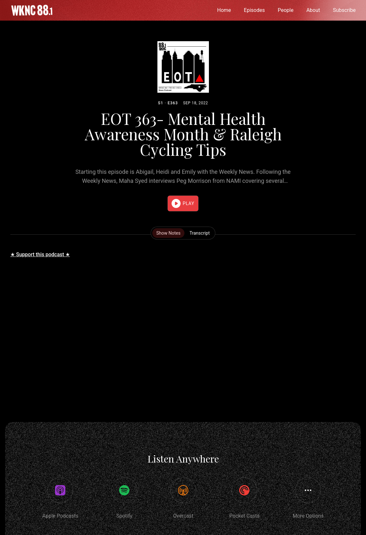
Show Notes (168, 233)
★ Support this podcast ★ (40, 254)
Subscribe (344, 10)
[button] (183, 203)
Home (224, 10)
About (313, 10)
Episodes (254, 10)
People (286, 10)
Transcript (200, 233)
